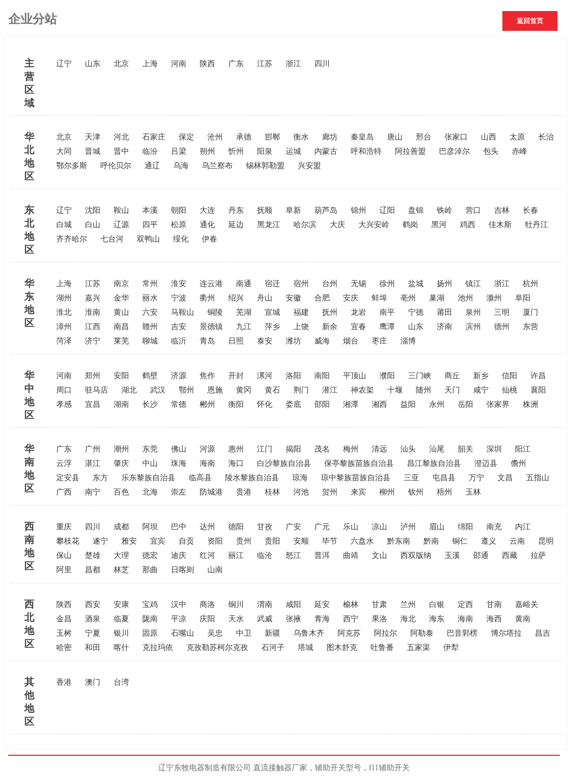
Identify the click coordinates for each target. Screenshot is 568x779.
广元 (322, 527)
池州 (465, 298)
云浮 (64, 463)
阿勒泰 (421, 633)
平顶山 (354, 376)
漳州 (64, 327)
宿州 (301, 284)
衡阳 (236, 404)
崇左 (178, 492)
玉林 (473, 492)
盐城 (416, 284)
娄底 (293, 404)
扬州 (444, 284)
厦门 (530, 312)
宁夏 (92, 633)
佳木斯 (500, 225)
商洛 (207, 604)
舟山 (264, 298)
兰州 (408, 604)
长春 (530, 210)
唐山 (395, 137)
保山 (64, 555)
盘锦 (416, 210)
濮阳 (387, 376)
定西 (465, 604)
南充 (494, 527)
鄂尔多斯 (71, 166)
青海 (322, 619)
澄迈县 (485, 463)
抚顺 (264, 210)
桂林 (272, 492)
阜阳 (523, 298)
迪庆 (178, 555)
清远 (379, 449)
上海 (150, 64)
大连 (207, 210)
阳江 (523, 449)
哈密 (64, 647)
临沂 (178, 341)
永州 (436, 404)
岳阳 (465, 404)
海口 (236, 463)
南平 (387, 312)
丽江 (236, 555)
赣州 (150, 327)
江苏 (264, 64)
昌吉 (542, 633)
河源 (207, 449)
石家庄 (153, 137)
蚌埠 (379, 298)
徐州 (387, 284)
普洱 (322, 555)
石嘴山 (182, 633)
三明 (502, 312)
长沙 (150, 404)
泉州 (473, 312)
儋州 (518, 463)
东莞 (150, 449)
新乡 (481, 376)
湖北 (129, 390)
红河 (207, 555)
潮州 (121, 449)
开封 (236, 376)
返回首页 (530, 21)
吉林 (502, 210)
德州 (502, 327)
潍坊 (293, 341)
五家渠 (418, 647)
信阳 (509, 376)
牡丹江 (536, 225)
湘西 (379, 404)
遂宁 (100, 541)
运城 (293, 151)
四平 (150, 225)
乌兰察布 (217, 166)
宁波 (178, 298)
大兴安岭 (373, 225)
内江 (523, 527)
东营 (530, 327)
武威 (264, 619)
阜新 (293, 210)
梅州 (350, 449)
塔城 (305, 647)
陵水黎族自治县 (252, 478)
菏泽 (64, 341)
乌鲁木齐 (308, 633)
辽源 (121, 225)
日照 (236, 341)
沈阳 (92, 210)
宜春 (358, 327)
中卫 (243, 633)
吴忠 (215, 633)
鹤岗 (410, 225)
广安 (293, 527)
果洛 (379, 619)
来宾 (358, 492)
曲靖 (350, 555)
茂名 (322, 449)
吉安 (178, 327)
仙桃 (509, 390)
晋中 (121, 151)
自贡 (186, 541)
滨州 (473, 327)
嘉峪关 (526, 604)
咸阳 (293, 604)
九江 (243, 327)
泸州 (408, 527)
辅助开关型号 (338, 768)
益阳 (408, 404)
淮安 (178, 284)
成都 (121, 527)
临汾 (150, 151)
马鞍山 (182, 312)
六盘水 (362, 541)
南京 (121, 284)
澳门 (92, 682)
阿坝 (150, 527)
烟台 (350, 341)
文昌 (505, 478)
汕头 (408, 449)
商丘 (452, 376)
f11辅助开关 (389, 768)
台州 (329, 284)
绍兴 (236, 298)
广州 (92, 449)
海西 (494, 619)
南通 (243, 284)
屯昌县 (444, 478)
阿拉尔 (385, 633)
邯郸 (272, 137)
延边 (236, 225)
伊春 (209, 239)
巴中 (178, 527)
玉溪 (452, 555)
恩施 (215, 390)
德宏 (150, 555)
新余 (329, 327)
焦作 (207, 376)
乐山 (350, 527)
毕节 (329, 541)
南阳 (322, 376)
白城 (64, 225)
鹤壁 (150, 376)
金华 (121, 298)
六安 (150, 312)
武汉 (157, 390)
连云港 (211, 284)
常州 (150, 284)
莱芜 (121, 341)
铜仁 (460, 541)
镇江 (473, 284)
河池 (301, 492)
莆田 (444, 312)
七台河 (112, 239)
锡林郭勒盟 (265, 166)
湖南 (121, 404)
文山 (379, 555)
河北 (121, 137)
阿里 (64, 570)
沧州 (215, 137)
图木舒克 (341, 647)
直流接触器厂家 (280, 768)
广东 (236, 64)
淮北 (64, 312)
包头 (491, 151)
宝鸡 (150, 604)
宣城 (272, 312)
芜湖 (243, 312)
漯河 (264, 376)
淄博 (408, 341)
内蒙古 (325, 151)
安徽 (293, 298)
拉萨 (538, 555)
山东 (92, 64)
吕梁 (178, 151)
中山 (150, 463)
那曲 (150, 570)
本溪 (150, 210)
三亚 (411, 478)
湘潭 (350, 404)
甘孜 (264, 527)
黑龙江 (268, 225)
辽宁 (64, 64)
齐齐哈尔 (71, 239)
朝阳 (178, 210)
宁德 (416, 312)
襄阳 (538, 390)
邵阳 (322, 404)
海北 (408, 619)
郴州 (207, 404)
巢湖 (436, 298)
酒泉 (92, 619)
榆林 (350, 604)
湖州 (64, 298)
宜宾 (157, 541)
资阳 (215, 541)
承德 (243, 137)
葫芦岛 (325, 210)
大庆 (337, 225)
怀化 (264, 404)
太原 (517, 137)
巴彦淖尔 (454, 151)
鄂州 (186, 390)
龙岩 (358, 312)
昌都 (92, 570)
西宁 (350, 619)
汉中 (178, 604)
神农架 (362, 390)
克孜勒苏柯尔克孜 (217, 647)
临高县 (200, 478)
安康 (121, 604)
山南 (215, 570)
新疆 (272, 633)
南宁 (92, 492)
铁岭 (444, 210)
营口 (473, 210)
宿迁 (272, 284)
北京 (121, 64)
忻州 (236, 151)
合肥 (322, 298)
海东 (436, 619)
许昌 (538, 376)
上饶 (301, 327)
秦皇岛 (362, 137)
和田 (92, 647)
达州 (207, 527)
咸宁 (481, 390)
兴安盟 (309, 166)
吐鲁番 (382, 647)
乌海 (181, 166)
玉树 (64, 633)
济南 (444, 327)
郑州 (92, 376)
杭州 (530, 284)
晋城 (92, 151)
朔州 (207, 151)
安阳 (121, 376)
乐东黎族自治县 (148, 478)
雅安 (129, 541)
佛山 (178, 449)
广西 (64, 492)
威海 (322, 341)
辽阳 (387, 210)
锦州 (358, 210)
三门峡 (419, 376)
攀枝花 (67, 541)
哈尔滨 (305, 225)
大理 (121, 555)
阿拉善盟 (410, 151)
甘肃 (379, 604)
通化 (207, 225)
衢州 (207, 298)
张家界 (498, 404)
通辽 (152, 166)
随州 (423, 390)
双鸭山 (148, 239)
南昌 (121, 327)
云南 (517, 541)
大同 (64, 151)
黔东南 (398, 541)
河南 (178, 64)
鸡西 (467, 225)
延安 (322, 604)
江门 (264, 449)
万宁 (476, 478)
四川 (322, 64)
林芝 (121, 570)
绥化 (181, 239)
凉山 (379, 527)
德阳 (236, 527)
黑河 (439, 225)
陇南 (150, 619)
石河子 (273, 647)
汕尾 (436, 449)
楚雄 (92, 555)
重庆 (64, 527)
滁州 (494, 298)
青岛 (207, 341)
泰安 (264, 341)
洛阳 (293, 376)
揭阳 (293, 449)
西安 (92, 604)
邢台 (423, 137)
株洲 (530, 404)
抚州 (329, 312)
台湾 (121, 682)
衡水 (301, 137)
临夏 (121, 619)
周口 (64, 390)
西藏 (509, 555)
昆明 (546, 541)
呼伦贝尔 (115, 166)
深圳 (494, 449)
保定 (186, 137)
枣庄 (379, 341)
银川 (121, 633)
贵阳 (272, 541)
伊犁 (451, 647)
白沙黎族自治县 (284, 463)
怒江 (293, 555)
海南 (207, 463)
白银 (436, 604)
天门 (452, 390)
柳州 (387, 492)
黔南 (431, 541)
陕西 (207, 64)
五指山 (537, 478)
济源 (178, 376)
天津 (92, 137)
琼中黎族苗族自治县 (355, 478)
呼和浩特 (366, 151)
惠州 (236, 449)
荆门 (301, 390)
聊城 (150, 341)
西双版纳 (415, 555)
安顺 (301, 541)
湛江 (92, 463)
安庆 (350, 298)
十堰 (395, 390)
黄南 (523, 619)
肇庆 (121, 463)
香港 (64, 682)
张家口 (456, 137)
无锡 (358, 284)
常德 (178, 404)
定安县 (67, 478)
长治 (546, 137)
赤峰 (519, 151)
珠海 (178, 463)
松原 (178, 225)
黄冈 (243, 390)
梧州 (444, 492)
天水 (236, 619)
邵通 (481, 555)
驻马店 (96, 390)
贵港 (243, 492)
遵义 (488, 541)
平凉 (178, 619)
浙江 (293, 64)
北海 (150, 492)
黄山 (121, 312)
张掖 (293, 619)
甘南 (494, 604)
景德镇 (211, 327)
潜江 (329, 390)
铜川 (236, 604)
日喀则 (182, 570)
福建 (301, 312)
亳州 (408, 298)
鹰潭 (387, 327)
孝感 (64, 404)
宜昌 (92, 404)
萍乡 (272, 327)
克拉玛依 (157, 647)
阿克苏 (349, 633)
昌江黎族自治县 (434, 463)
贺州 (329, 492)
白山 (92, 225)
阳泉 (264, 151)
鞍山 (121, 210)
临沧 (264, 555)
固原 (150, 633)
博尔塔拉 (506, 633)
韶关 (465, 449)
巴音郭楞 (462, 633)
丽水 (150, 298)
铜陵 (215, 312)
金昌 (64, 619)
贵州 (243, 541)
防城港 (211, 492)
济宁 (92, 341)
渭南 (264, 604)
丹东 (236, 210)
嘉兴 (92, 298)
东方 (100, 478)
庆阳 (207, 619)
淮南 (92, 312)
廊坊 (329, 137)
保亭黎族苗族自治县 (359, 463)
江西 (92, 327)
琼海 (300, 478)
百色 (121, 492)
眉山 (436, 527)
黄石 (272, 390)
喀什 (121, 647)
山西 (488, 137)
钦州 (416, 492)
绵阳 (465, 527)
